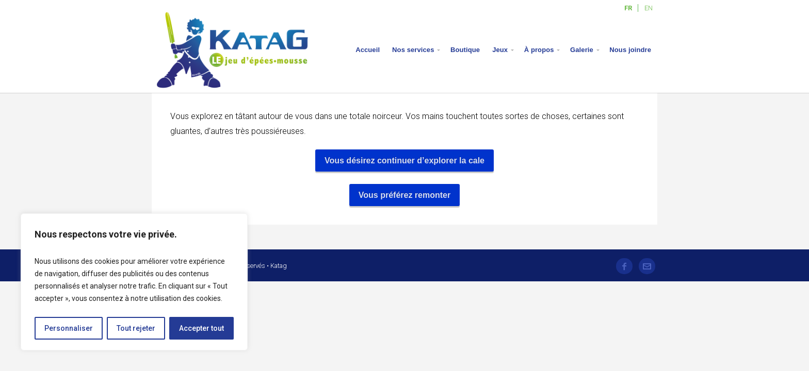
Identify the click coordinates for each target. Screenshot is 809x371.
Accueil (367, 50)
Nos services (413, 50)
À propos (539, 50)
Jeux (500, 50)
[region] (134, 281)
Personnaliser (68, 328)
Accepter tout (201, 328)
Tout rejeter (136, 328)
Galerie (581, 50)
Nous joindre (630, 50)
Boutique (465, 50)
